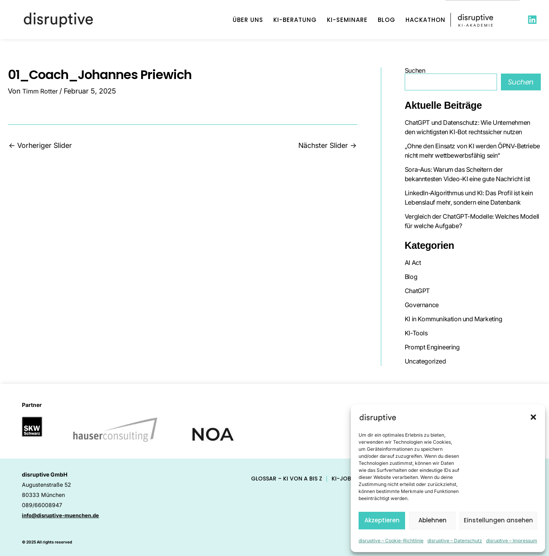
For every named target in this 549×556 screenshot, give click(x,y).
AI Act (413, 262)
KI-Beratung (295, 20)
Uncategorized (425, 361)
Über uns (248, 20)
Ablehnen (432, 520)
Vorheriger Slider (40, 145)
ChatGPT (417, 291)
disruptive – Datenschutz (454, 540)
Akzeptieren (382, 520)
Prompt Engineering (432, 347)
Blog (386, 20)
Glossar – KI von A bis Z (286, 478)
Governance (422, 305)
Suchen (415, 70)
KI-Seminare (347, 20)
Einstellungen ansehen (498, 520)
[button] (533, 417)
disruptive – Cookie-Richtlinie (391, 540)
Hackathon (425, 20)
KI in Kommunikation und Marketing (453, 319)
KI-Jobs (343, 478)
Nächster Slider (327, 145)
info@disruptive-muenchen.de (64, 515)
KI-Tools (416, 333)
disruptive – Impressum (511, 540)
